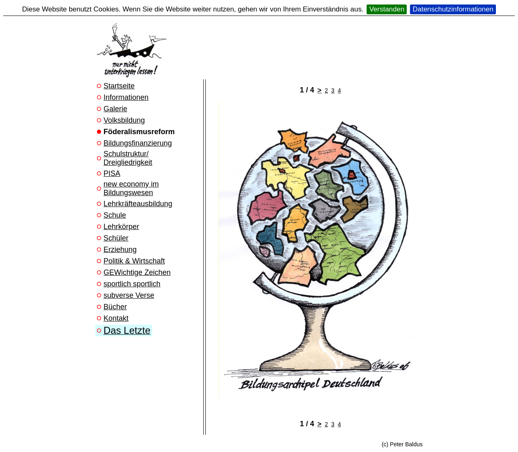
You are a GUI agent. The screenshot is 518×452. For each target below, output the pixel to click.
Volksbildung (124, 120)
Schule (115, 215)
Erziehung (120, 249)
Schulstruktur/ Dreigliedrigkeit (128, 158)
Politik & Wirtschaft (134, 261)
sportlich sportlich (132, 284)
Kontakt (116, 318)
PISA (112, 173)
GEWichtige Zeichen (137, 272)
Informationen (126, 97)
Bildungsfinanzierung (138, 143)
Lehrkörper (121, 227)
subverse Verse (129, 295)
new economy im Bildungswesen (131, 188)
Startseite (119, 86)
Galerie (115, 109)
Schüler (116, 238)
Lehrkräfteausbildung (138, 204)
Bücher (115, 307)
